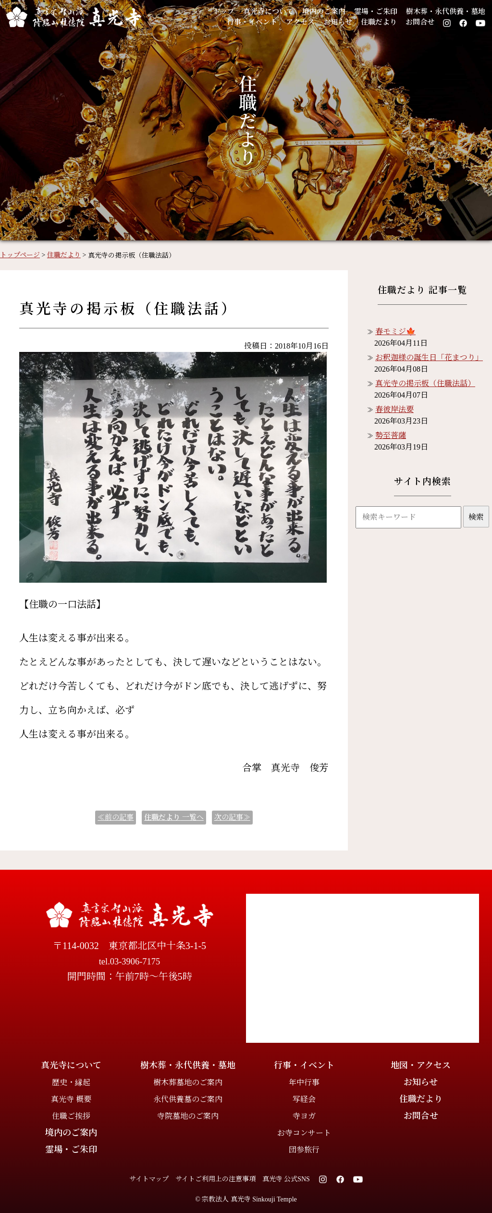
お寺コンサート (304, 1133)
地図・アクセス (421, 1065)
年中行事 (304, 1082)
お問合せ (420, 22)
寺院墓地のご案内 (188, 1116)
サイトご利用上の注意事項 (215, 1179)
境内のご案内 (323, 11)
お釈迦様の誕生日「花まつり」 (429, 357)
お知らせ (337, 22)
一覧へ (174, 817)
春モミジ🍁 (395, 331)
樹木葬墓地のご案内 (187, 1082)
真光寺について (268, 11)
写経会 (304, 1099)
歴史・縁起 (71, 1082)
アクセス (300, 22)
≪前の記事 (116, 817)
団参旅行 (304, 1150)
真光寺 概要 (71, 1099)
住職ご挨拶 (71, 1116)
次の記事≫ (232, 817)
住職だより (379, 22)
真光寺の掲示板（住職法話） (425, 383)
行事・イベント (252, 22)
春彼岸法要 (394, 409)
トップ (223, 11)
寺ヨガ (304, 1116)
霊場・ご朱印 (375, 11)
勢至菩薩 (390, 435)
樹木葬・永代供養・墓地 (445, 11)
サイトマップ (149, 1179)
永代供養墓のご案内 (187, 1099)
